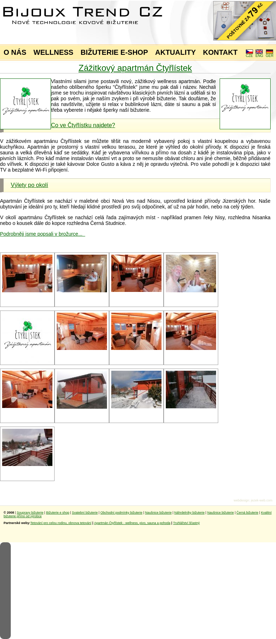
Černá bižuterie (247, 512)
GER (269, 54)
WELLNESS (53, 52)
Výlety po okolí (29, 185)
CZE (249, 54)
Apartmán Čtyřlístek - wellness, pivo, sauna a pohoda (132, 523)
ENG (259, 54)
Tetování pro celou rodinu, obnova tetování (61, 523)
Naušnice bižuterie (158, 512)
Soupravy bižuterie (30, 512)
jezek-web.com (261, 500)
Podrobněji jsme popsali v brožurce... (42, 234)
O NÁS (15, 52)
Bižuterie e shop (57, 512)
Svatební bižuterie (85, 512)
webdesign (241, 500)
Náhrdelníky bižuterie (189, 512)
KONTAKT (220, 52)
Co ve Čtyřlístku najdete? (83, 125)
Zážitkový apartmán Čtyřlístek (135, 68)
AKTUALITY (175, 52)
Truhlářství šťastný (186, 523)
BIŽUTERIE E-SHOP (114, 52)
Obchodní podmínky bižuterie (121, 512)
